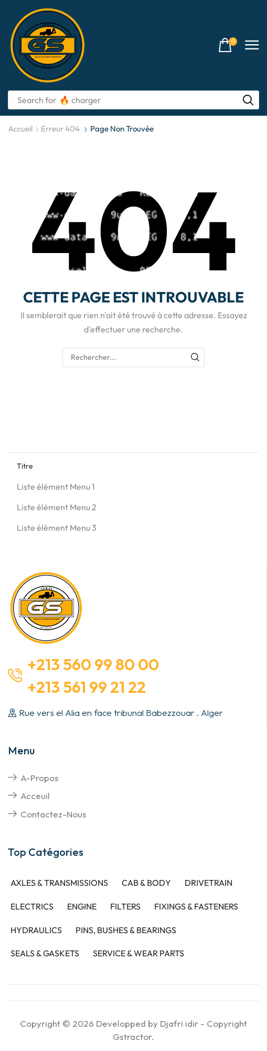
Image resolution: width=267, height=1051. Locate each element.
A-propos (39, 777)
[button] (227, 45)
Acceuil (35, 795)
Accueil (20, 129)
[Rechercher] (248, 100)
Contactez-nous (53, 814)
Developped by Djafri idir (147, 1023)
